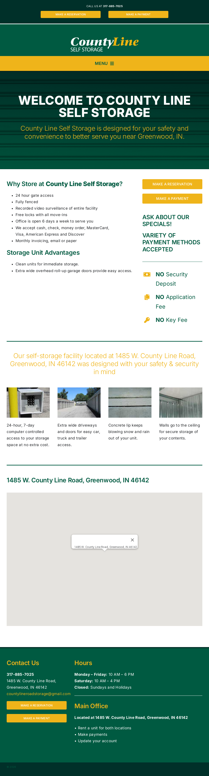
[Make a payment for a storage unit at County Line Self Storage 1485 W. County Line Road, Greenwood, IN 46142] (138, 14)
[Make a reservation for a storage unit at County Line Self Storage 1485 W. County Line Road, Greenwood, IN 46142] (71, 14)
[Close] (132, 540)
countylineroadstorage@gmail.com (39, 694)
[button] (104, 555)
